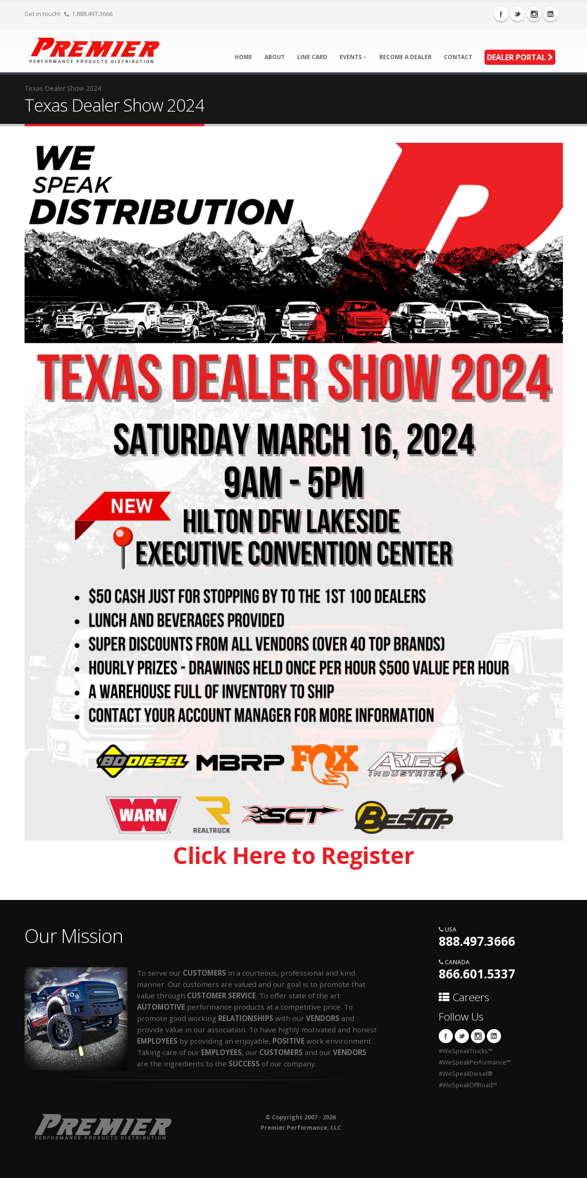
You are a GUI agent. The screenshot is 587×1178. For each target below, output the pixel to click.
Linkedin (551, 14)
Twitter (517, 14)
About (274, 57)
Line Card (312, 57)
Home (243, 57)
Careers (464, 997)
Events (353, 57)
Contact (458, 57)
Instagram (534, 14)
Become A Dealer (405, 57)
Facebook (501, 14)
